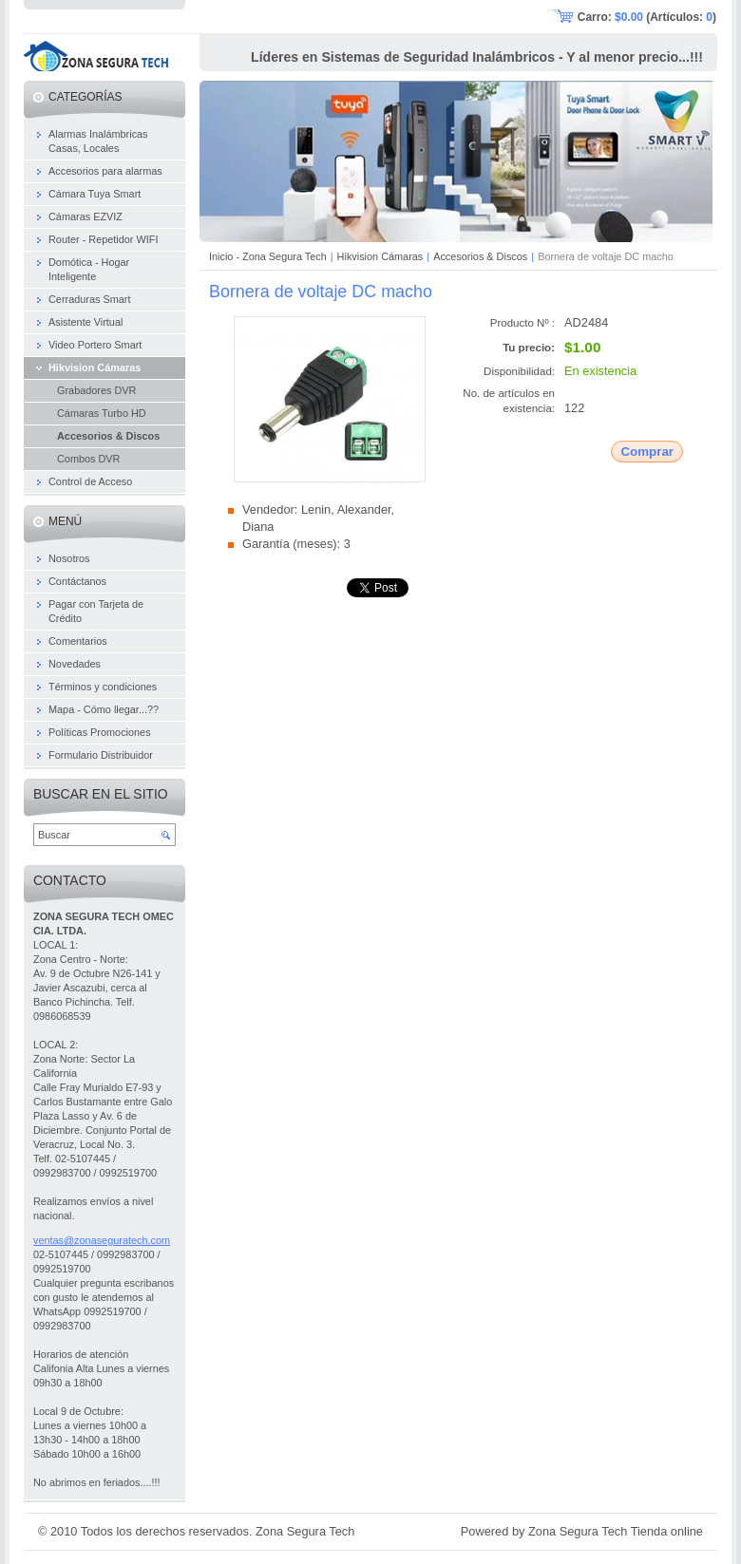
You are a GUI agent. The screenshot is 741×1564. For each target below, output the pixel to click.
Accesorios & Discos (480, 256)
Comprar (647, 451)
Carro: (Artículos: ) (647, 17)
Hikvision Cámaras (380, 256)
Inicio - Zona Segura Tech (268, 256)
